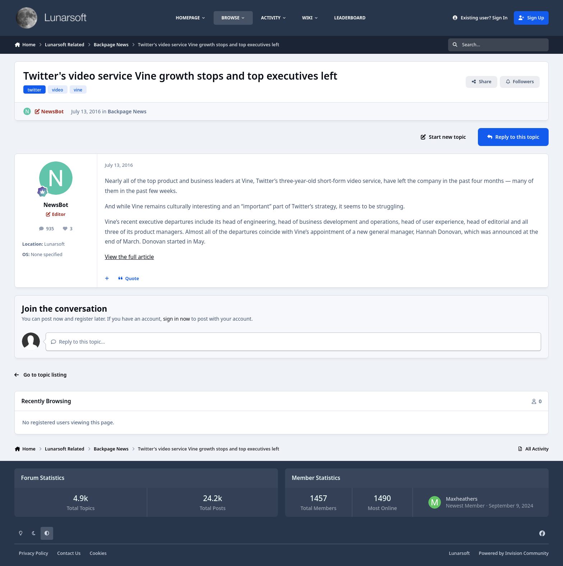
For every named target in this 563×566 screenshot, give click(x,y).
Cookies (98, 553)
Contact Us (68, 553)
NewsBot (55, 205)
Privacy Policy (33, 553)
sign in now (176, 318)
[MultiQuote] (107, 278)
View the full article (129, 257)
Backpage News (127, 111)
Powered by (514, 553)
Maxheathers (462, 498)
